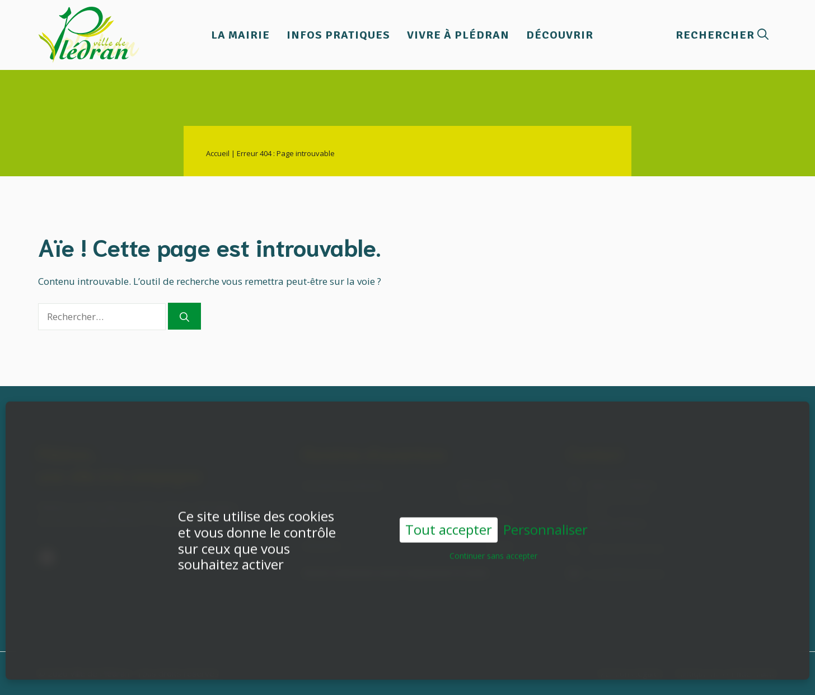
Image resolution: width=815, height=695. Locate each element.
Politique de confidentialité (726, 673)
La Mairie (240, 35)
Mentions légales (630, 673)
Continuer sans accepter (493, 539)
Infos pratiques (338, 35)
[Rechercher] (184, 316)
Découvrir (559, 35)
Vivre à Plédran (458, 35)
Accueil (217, 153)
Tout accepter (448, 513)
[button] (722, 35)
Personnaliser (545, 513)
